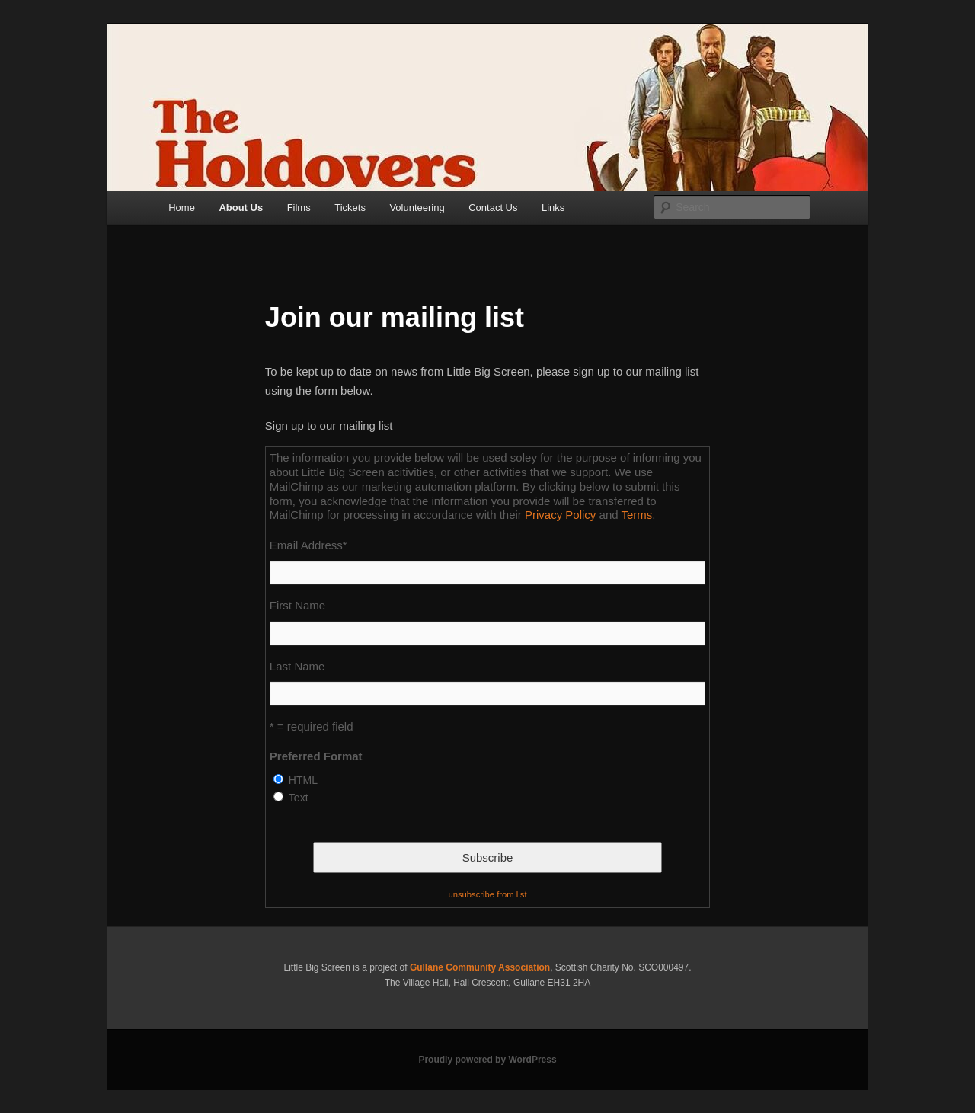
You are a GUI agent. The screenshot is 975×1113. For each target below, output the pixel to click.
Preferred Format (316, 756)
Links (553, 207)
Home (181, 207)
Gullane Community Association (480, 967)
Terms (636, 514)
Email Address (308, 545)
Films (299, 207)
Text (298, 798)
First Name (297, 605)
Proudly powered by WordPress (487, 1059)
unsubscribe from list (487, 894)
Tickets (350, 207)
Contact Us (492, 207)
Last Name (297, 666)
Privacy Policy (560, 514)
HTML (303, 780)
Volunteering (416, 207)
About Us (241, 207)
